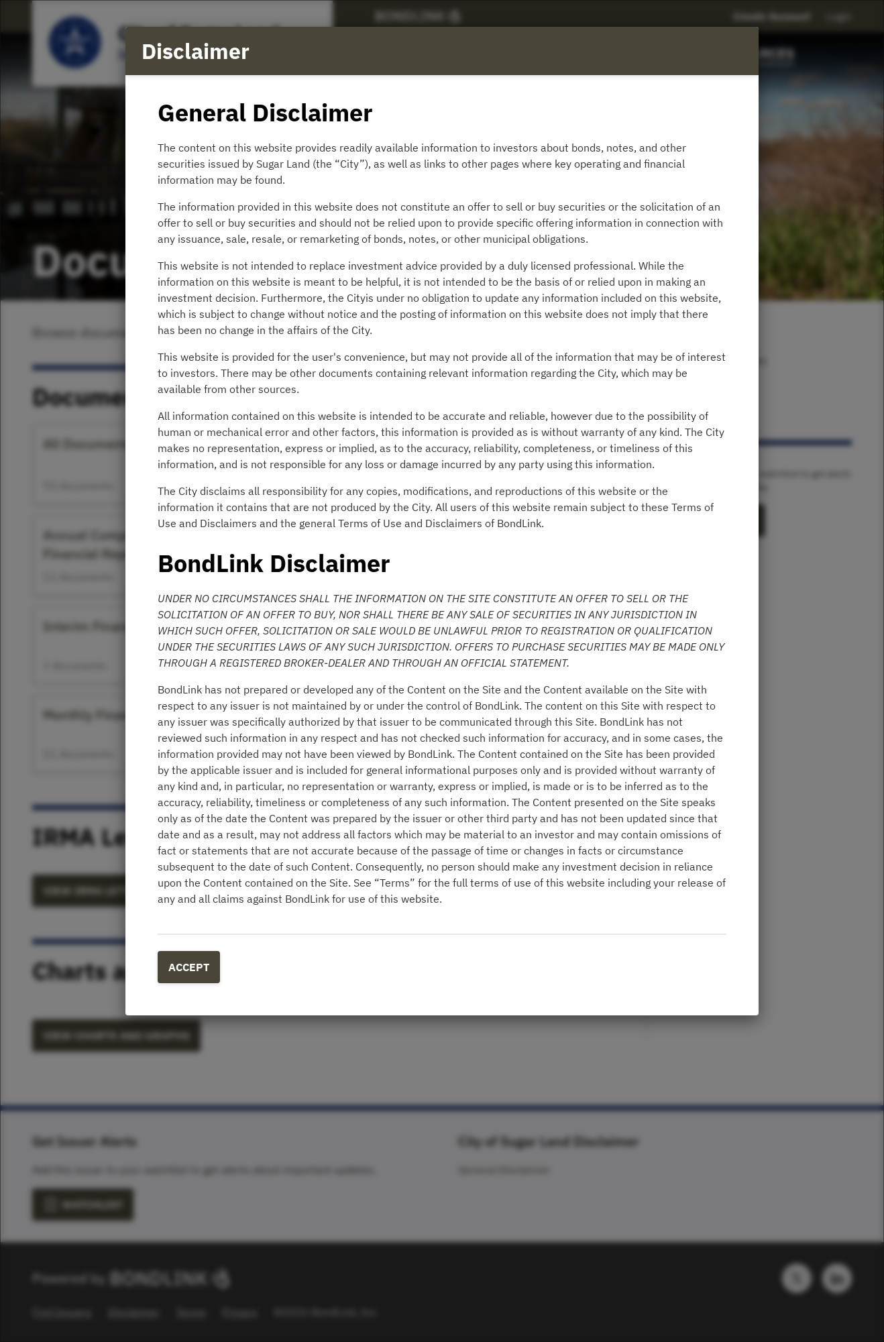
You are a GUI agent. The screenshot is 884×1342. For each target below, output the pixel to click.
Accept (188, 967)
